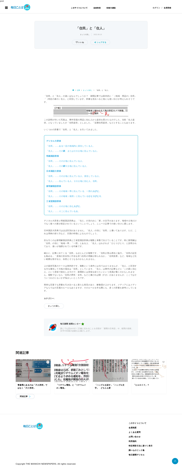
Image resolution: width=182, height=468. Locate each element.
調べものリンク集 (136, 450)
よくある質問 (135, 432)
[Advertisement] (91, 68)
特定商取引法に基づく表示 (141, 446)
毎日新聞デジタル (136, 455)
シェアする (100, 42)
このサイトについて (79, 8)
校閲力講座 (111, 8)
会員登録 (167, 8)
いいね (81, 42)
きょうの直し (85, 34)
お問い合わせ (135, 437)
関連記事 (24, 396)
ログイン (156, 8)
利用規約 (133, 441)
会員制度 (97, 8)
